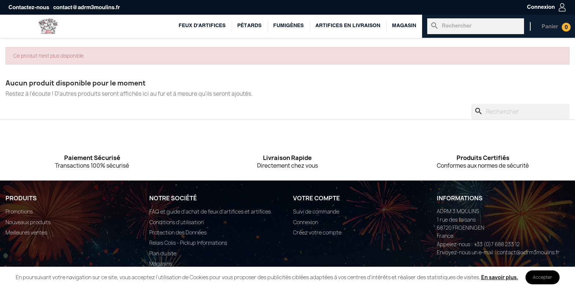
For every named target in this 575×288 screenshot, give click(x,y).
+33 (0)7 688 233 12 (497, 244)
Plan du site (162, 253)
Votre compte (316, 198)
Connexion (305, 222)
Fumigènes (288, 25)
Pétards (249, 25)
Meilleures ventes (26, 232)
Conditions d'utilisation (176, 222)
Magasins (160, 263)
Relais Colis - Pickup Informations (188, 242)
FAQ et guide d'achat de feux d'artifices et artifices (210, 211)
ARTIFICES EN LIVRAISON (347, 25)
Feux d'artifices (202, 25)
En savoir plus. (499, 277)
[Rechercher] (475, 26)
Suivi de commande (316, 211)
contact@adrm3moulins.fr (86, 7)
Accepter (542, 277)
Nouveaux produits (28, 222)
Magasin (404, 25)
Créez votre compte (317, 232)
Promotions (19, 211)
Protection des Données (177, 232)
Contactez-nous (28, 7)
